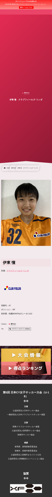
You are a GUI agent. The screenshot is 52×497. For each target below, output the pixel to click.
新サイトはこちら (26, 7)
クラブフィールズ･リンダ (18, 271)
